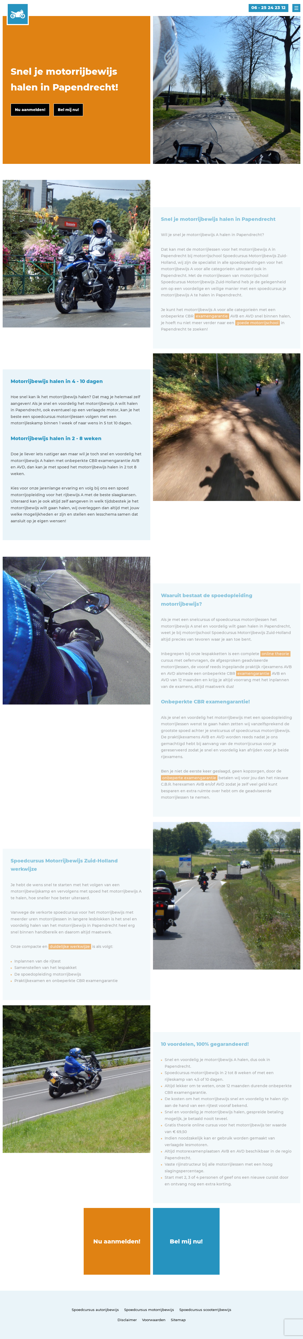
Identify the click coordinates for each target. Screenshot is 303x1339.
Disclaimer (127, 1320)
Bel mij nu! (186, 1241)
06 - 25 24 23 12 (268, 7)
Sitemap (178, 1320)
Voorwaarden (153, 1320)
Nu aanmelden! (116, 1241)
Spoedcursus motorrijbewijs (149, 1310)
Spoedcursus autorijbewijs (95, 1310)
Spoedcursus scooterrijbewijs (205, 1310)
